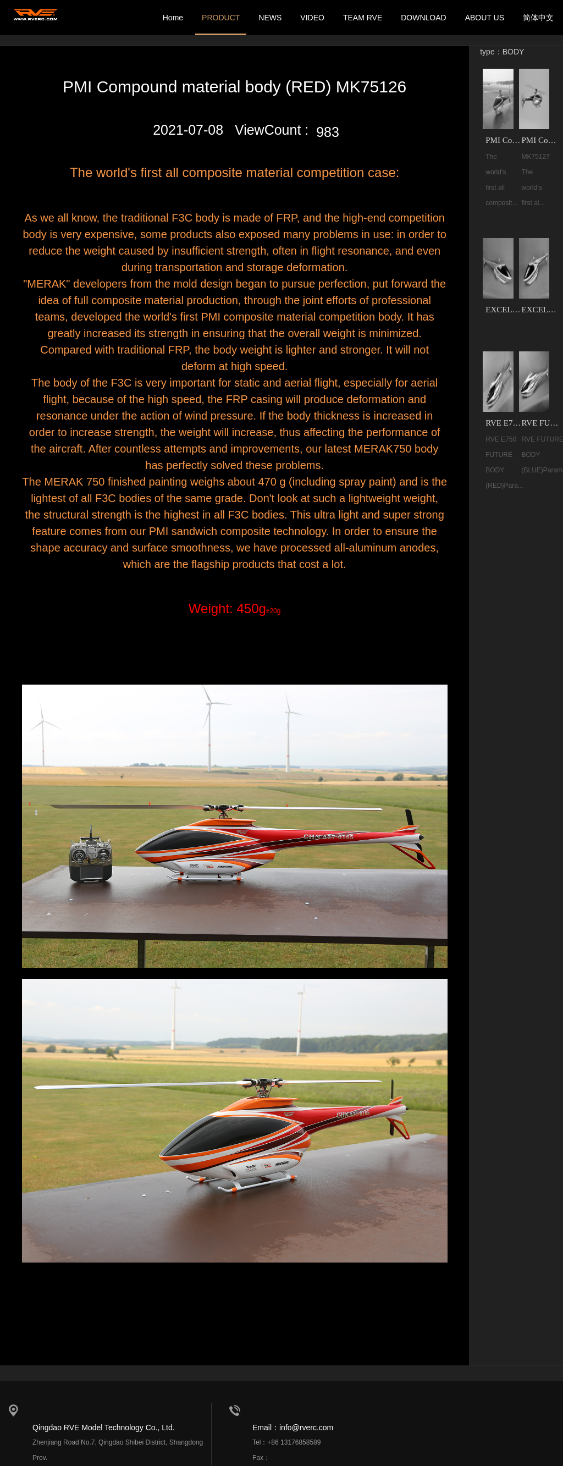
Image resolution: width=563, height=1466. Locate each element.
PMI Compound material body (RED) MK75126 (504, 140)
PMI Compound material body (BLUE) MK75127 (541, 140)
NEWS (270, 17)
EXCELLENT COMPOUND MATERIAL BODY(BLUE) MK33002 (541, 309)
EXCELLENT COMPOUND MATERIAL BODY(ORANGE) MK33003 (504, 309)
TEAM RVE (362, 17)
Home (173, 17)
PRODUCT (221, 17)
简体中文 (538, 17)
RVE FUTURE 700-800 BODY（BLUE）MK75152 (541, 422)
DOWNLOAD (423, 17)
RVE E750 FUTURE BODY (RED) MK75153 (504, 422)
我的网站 (35, 17)
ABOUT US (484, 17)
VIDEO (312, 17)
